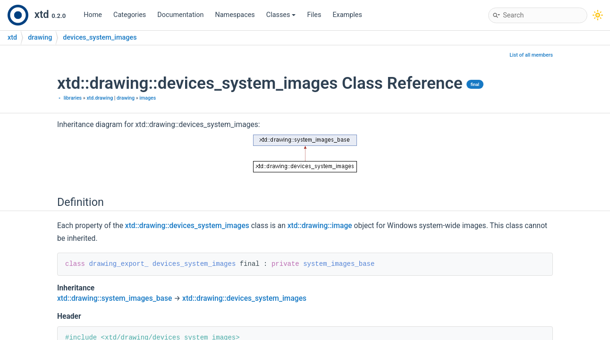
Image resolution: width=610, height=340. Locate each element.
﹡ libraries (69, 98)
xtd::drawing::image (320, 225)
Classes (281, 15)
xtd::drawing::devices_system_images (187, 225)
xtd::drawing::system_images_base (114, 298)
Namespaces (235, 15)
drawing (40, 38)
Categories (129, 15)
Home (93, 15)
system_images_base (338, 264)
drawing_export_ (118, 264)
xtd (12, 38)
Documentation (180, 15)
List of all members (531, 55)
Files (314, 15)
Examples (347, 15)
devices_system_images (99, 38)
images (147, 98)
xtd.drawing (99, 98)
